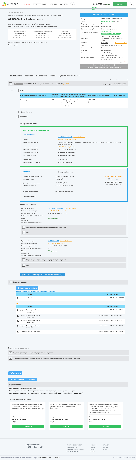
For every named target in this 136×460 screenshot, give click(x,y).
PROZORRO (26, 4)
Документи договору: (30, 191)
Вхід (108, 4)
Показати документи (66, 152)
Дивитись (28, 426)
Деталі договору (29, 196)
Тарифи (105, 449)
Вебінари (105, 447)
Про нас (92, 451)
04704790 (104, 43)
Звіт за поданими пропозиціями (22, 379)
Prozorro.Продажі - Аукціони (75, 449)
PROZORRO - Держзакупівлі (74, 445)
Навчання (93, 445)
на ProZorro (40, 24)
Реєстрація (120, 4)
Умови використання (54, 457)
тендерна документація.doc (30, 331)
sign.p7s (30, 298)
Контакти (93, 449)
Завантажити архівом (27, 288)
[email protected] (106, 53)
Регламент (106, 445)
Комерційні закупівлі (59, 4)
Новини (92, 447)
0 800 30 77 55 (97, 4)
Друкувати (15, 373)
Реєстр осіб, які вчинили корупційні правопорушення (104, 67)
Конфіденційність (43, 457)
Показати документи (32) (31, 255)
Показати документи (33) (31, 223)
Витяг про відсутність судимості (104, 65)
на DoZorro (49, 24)
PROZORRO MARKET (40, 4)
